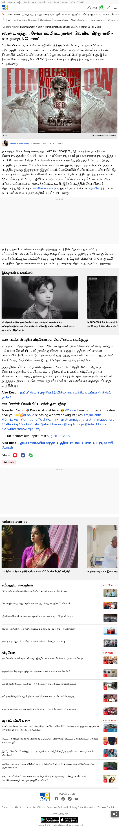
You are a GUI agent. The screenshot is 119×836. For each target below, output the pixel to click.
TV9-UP (80, 2)
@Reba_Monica (96, 424)
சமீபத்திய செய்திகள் (17, 585)
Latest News (13, 14)
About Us (19, 807)
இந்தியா (76, 14)
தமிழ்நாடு (27, 14)
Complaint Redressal (57, 807)
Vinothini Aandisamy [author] (19, 143)
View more (109, 585)
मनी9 (73, 2)
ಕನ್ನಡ (19, 2)
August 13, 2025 (58, 436)
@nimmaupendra (101, 419)
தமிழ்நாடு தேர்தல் (44, 14)
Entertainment (27, 26)
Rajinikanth (9, 462)
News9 (11, 2)
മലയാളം (65, 2)
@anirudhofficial (33, 419)
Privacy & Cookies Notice (82, 807)
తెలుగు (27, 2)
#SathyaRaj (10, 424)
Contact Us (7, 807)
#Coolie (70, 410)
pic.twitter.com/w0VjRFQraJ (21, 429)
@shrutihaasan (52, 424)
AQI (95, 7)
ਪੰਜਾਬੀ (56, 2)
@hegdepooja (74, 424)
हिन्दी (4, 2)
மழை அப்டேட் (97, 19)
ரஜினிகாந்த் (96, 188)
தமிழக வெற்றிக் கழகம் (25, 19)
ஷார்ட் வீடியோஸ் (16, 720)
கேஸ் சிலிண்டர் (79, 19)
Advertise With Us (36, 807)
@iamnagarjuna (76, 419)
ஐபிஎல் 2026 (63, 14)
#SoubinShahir (29, 424)
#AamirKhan (55, 419)
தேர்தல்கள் (45, 19)
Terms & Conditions (107, 807)
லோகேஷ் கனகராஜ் (45, 188)
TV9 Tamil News (10, 26)
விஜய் (8, 19)
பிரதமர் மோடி (61, 19)
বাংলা (50, 2)
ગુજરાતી (42, 2)
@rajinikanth (92, 415)
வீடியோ (8, 652)
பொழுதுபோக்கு (92, 14)
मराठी (34, 2)
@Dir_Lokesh (11, 419)
